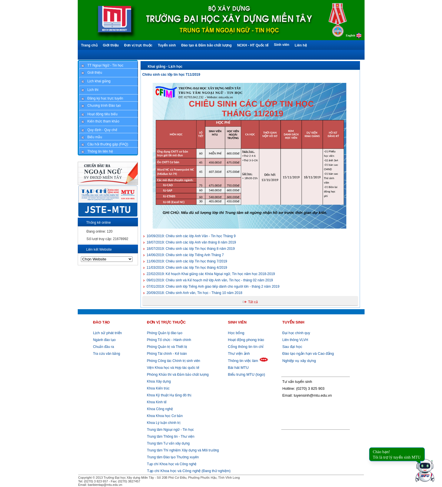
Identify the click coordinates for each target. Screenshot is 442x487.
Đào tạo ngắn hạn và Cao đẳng (308, 353)
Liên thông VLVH (295, 340)
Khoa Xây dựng (158, 381)
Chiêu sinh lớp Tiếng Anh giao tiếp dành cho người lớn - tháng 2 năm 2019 (213, 287)
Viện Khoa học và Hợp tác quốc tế (172, 368)
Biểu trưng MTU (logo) (246, 374)
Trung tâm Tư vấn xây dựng (168, 443)
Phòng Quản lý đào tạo (164, 333)
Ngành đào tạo (104, 340)
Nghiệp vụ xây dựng (299, 361)
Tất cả (253, 302)
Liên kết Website (99, 250)
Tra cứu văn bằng (106, 354)
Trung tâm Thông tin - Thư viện (170, 437)
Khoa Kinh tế (156, 402)
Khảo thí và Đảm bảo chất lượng (177, 375)
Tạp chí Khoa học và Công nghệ (171, 464)
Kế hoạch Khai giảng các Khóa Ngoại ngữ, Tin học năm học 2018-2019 (211, 274)
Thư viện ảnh (239, 353)
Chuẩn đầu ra (103, 347)
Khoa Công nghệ (160, 409)
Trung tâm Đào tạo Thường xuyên (173, 457)
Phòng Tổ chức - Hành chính (168, 340)
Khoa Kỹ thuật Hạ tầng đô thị (168, 395)
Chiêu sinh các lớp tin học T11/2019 (171, 75)
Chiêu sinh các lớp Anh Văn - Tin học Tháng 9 (191, 236)
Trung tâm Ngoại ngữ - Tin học (170, 430)
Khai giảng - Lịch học (165, 67)
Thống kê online (98, 223)
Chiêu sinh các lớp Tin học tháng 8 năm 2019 (191, 249)
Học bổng (236, 333)
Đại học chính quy (296, 333)
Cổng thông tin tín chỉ (246, 346)
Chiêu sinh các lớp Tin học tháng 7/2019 (187, 261)
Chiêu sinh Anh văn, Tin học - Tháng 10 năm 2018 (194, 293)
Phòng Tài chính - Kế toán (166, 354)
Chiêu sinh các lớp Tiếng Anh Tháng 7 (185, 255)
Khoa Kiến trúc (158, 388)
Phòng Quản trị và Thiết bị (166, 347)
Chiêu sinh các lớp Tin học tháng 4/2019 (187, 268)
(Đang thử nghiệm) (189, 471)
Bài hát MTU (238, 367)
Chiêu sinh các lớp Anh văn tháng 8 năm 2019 (191, 242)
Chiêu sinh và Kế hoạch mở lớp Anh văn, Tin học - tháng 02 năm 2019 (210, 280)
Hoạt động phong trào (246, 340)
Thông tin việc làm (243, 361)
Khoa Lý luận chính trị (163, 423)
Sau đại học (292, 346)
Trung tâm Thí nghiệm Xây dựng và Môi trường (183, 450)
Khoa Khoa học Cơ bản (164, 416)
